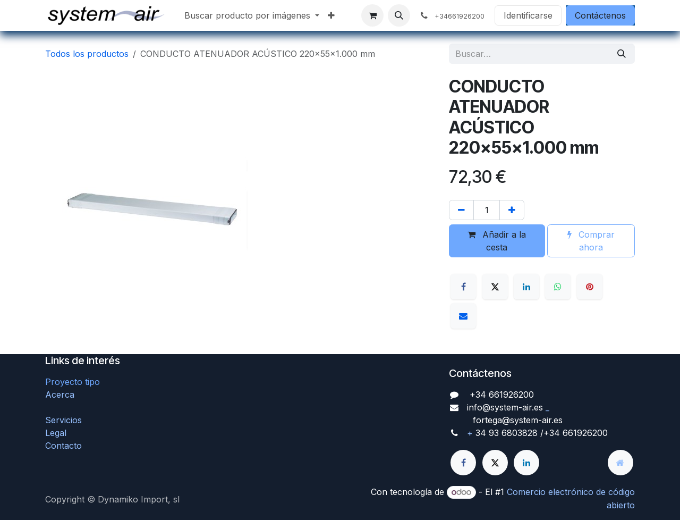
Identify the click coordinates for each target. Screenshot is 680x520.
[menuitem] (252, 15)
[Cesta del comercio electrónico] (372, 15)
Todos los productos (87, 53)
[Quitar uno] (461, 210)
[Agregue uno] (511, 210)
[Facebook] (463, 286)
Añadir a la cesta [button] (497, 241)
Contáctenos (600, 15)
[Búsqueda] (621, 54)
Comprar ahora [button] (591, 241)
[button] (399, 15)
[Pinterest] (589, 286)
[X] (495, 286)
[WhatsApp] (558, 286)
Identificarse (528, 15)
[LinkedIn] (526, 286)
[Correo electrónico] (463, 316)
